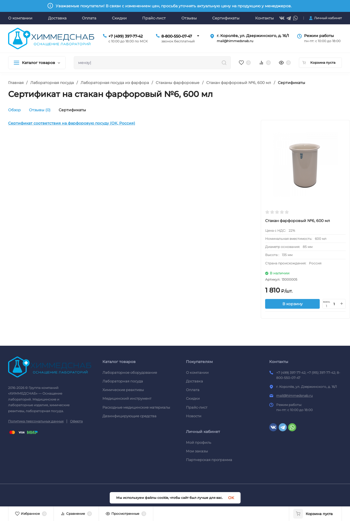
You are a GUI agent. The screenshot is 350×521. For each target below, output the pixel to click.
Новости (193, 416)
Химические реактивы (123, 390)
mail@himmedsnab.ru (294, 396)
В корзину (292, 303)
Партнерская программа (209, 460)
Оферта (76, 421)
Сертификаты (72, 110)
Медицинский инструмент (126, 398)
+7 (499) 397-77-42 (125, 36)
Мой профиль (198, 442)
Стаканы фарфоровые (177, 83)
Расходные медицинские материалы (136, 407)
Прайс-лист (196, 407)
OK (231, 497)
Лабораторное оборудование (129, 372)
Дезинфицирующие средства (129, 416)
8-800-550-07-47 (176, 36)
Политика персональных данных (36, 421)
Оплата (192, 390)
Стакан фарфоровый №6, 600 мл (238, 83)
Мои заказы (197, 451)
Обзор (14, 110)
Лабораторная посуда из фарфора (115, 83)
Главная (16, 83)
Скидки (193, 398)
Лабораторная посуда (52, 83)
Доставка (194, 381)
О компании (197, 372)
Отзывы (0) (40, 110)
